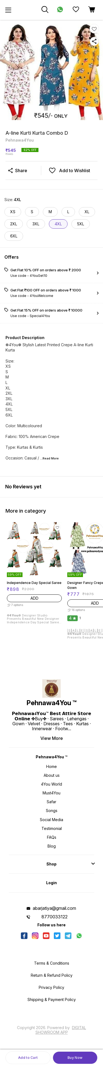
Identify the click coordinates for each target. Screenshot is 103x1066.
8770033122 (54, 916)
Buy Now (75, 1058)
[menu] (8, 10)
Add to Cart (28, 1058)
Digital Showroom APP (60, 1029)
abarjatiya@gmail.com (54, 908)
